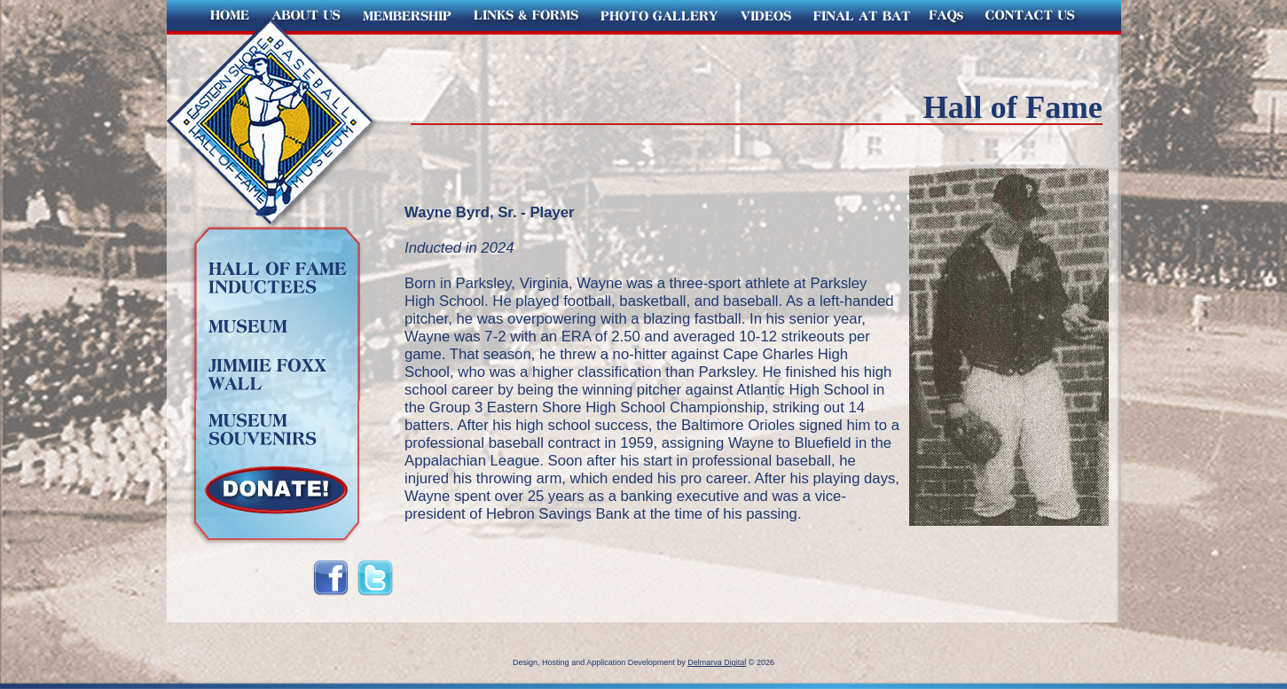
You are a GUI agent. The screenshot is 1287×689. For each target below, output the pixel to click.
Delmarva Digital (716, 662)
